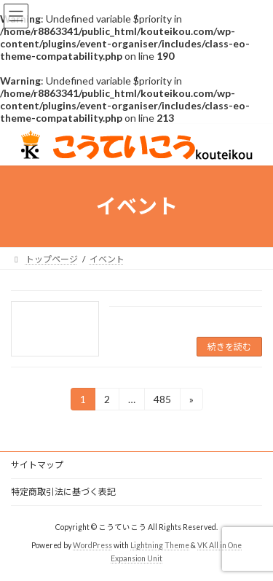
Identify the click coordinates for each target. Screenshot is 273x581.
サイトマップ (37, 464)
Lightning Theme (159, 545)
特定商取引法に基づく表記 (63, 491)
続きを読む (229, 346)
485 (162, 401)
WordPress (92, 545)
